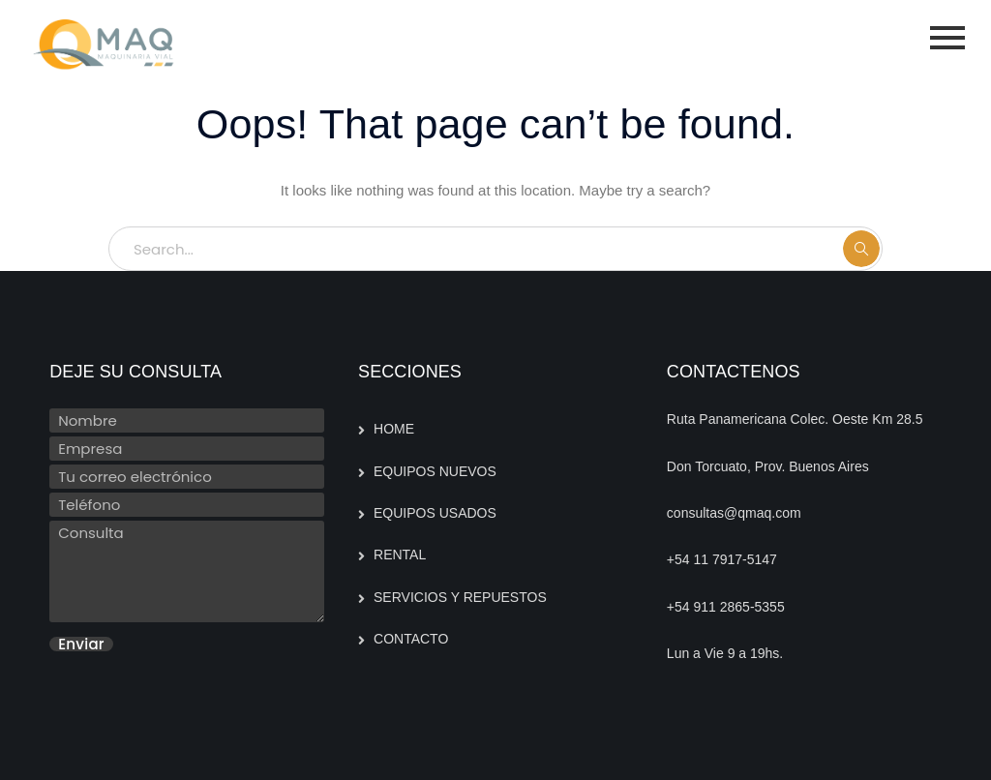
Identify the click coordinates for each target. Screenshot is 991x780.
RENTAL (400, 554)
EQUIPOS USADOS (435, 513)
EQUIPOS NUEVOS (435, 471)
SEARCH (861, 248)
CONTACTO (411, 638)
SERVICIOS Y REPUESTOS (460, 597)
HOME (394, 428)
